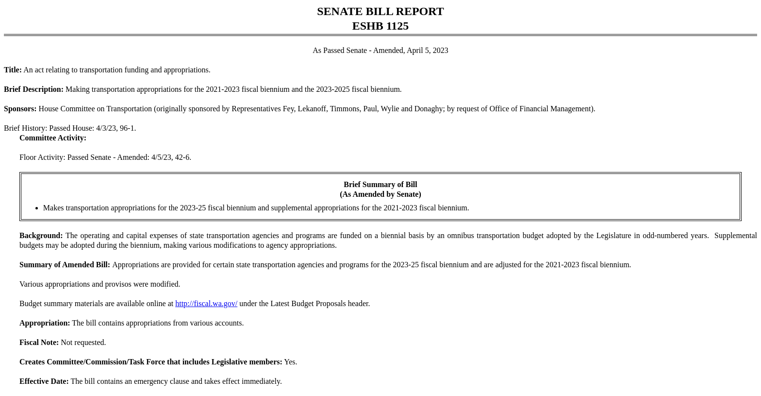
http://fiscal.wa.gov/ (206, 303)
